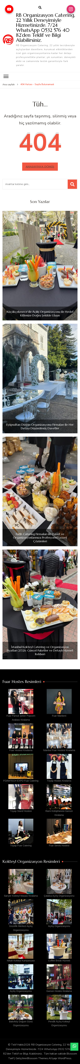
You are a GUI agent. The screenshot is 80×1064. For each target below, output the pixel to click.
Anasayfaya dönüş (40, 166)
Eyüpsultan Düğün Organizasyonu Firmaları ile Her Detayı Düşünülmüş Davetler (40, 426)
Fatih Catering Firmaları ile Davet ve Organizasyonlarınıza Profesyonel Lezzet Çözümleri (40, 537)
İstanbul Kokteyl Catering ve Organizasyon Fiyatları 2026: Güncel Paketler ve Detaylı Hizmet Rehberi (40, 650)
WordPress (64, 1058)
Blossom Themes (37, 1058)
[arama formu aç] (40, 7)
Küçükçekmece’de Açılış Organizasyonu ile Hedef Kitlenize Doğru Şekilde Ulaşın (40, 313)
